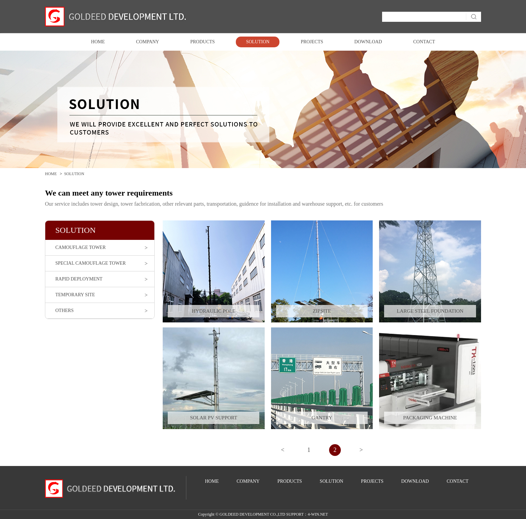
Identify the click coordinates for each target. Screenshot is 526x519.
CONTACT (424, 41)
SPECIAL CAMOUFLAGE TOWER (90, 263)
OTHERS (64, 310)
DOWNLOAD (368, 41)
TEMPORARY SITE (75, 294)
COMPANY (147, 41)
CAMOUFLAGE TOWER (80, 247)
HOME (98, 41)
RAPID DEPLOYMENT (78, 278)
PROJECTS (312, 41)
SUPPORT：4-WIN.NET (307, 514)
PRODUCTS (202, 41)
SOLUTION (257, 41)
